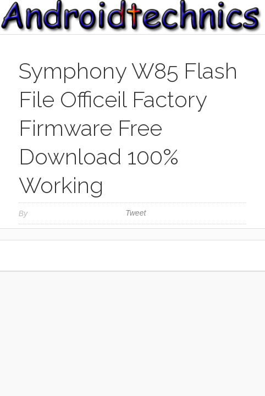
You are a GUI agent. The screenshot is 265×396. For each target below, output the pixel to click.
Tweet (135, 212)
